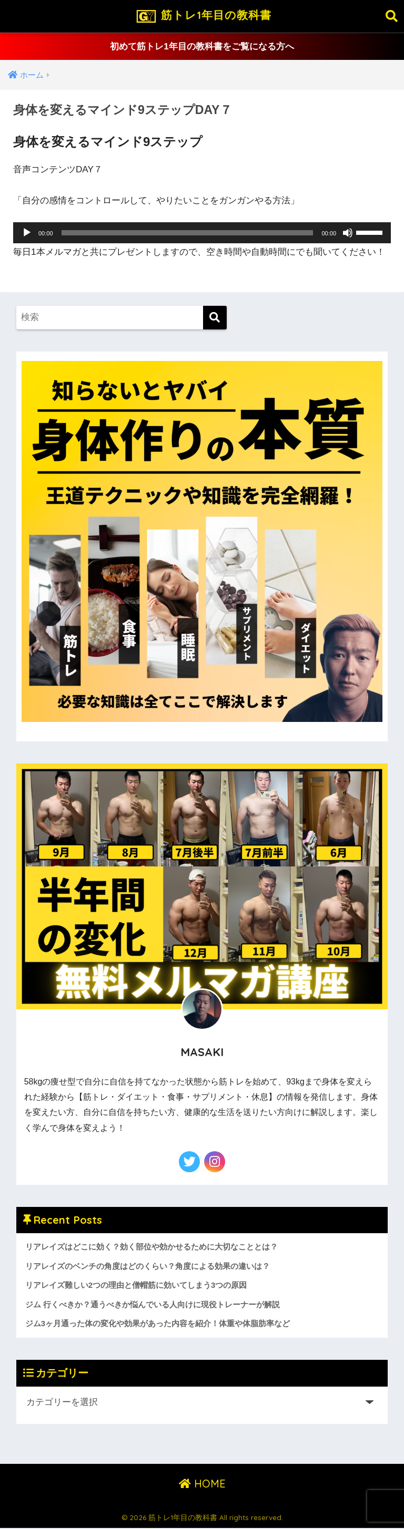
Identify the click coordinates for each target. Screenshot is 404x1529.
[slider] (188, 233)
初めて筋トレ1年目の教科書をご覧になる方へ (202, 46)
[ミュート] (347, 233)
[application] (202, 233)
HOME (202, 1484)
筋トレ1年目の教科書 (203, 16)
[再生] (27, 233)
